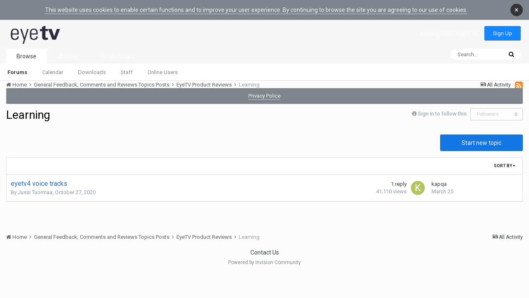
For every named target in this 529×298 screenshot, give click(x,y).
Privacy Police (264, 91)
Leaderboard (118, 51)
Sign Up (502, 28)
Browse (26, 51)
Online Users (163, 67)
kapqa (439, 179)
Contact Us (264, 247)
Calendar (52, 67)
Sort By (504, 161)
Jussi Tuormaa (35, 187)
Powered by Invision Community (264, 257)
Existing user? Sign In (449, 29)
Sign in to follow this (442, 109)
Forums (17, 67)
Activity (69, 51)
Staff (127, 67)
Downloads (92, 67)
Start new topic (481, 138)
